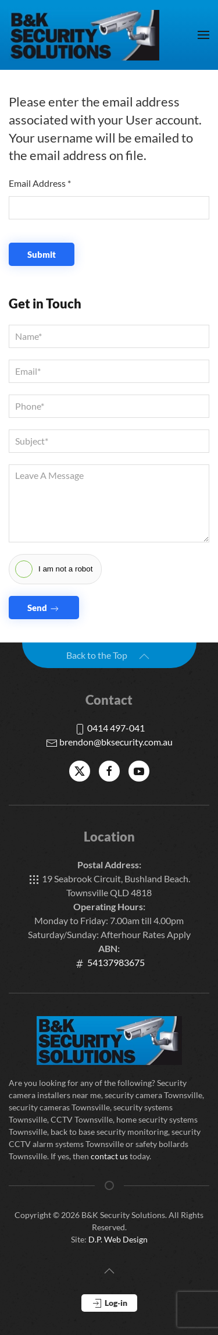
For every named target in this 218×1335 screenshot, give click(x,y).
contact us (109, 1156)
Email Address (40, 183)
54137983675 (109, 962)
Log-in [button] (109, 1303)
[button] (203, 35)
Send (43, 608)
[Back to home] (84, 35)
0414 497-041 (109, 727)
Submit (41, 254)
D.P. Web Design (118, 1239)
